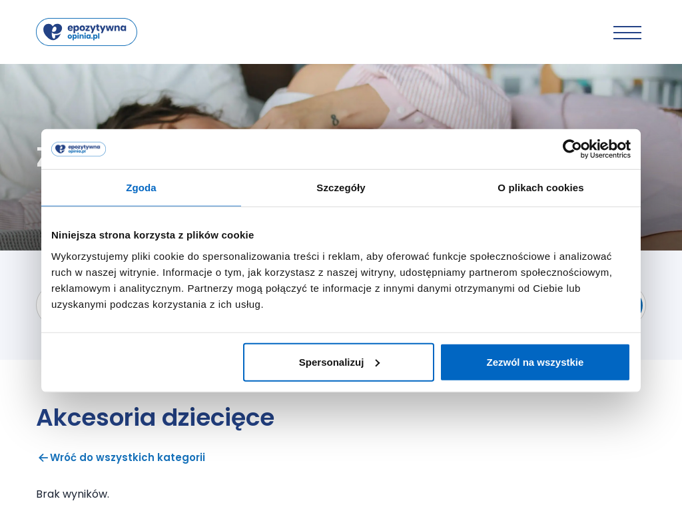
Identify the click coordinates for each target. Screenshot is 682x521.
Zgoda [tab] (141, 187)
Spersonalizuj (339, 361)
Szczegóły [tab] (340, 187)
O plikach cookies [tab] (540, 187)
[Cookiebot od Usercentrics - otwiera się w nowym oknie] (572, 149)
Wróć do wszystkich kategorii (120, 457)
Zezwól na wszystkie (535, 361)
